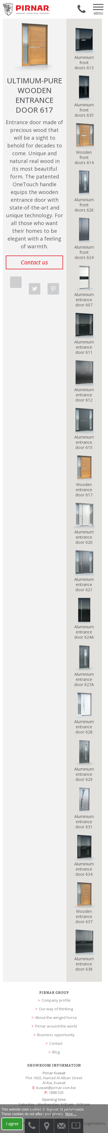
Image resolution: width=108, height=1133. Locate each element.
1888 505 (56, 1092)
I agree (12, 1123)
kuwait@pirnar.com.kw (56, 1087)
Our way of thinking (56, 1008)
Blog (56, 1052)
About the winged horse (56, 1017)
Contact (55, 1043)
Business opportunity (56, 1034)
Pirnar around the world (56, 1026)
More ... (71, 1114)
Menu (98, 11)
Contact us (34, 262)
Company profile (56, 1000)
